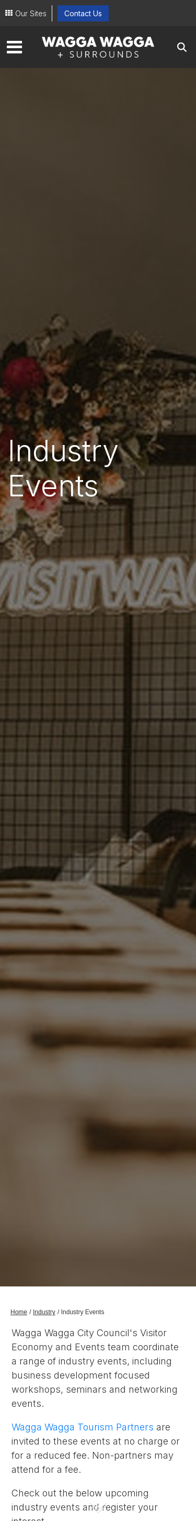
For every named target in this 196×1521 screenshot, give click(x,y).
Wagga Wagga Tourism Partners (82, 1427)
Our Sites (31, 13)
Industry (44, 1312)
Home (18, 1312)
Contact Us (83, 13)
